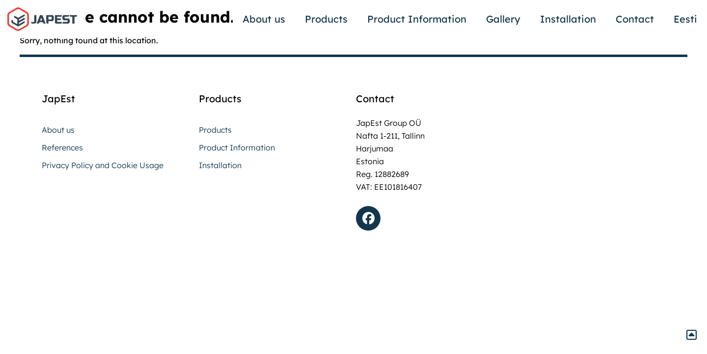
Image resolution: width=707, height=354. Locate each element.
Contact (635, 19)
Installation (568, 19)
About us (264, 19)
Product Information (416, 19)
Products (326, 19)
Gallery (503, 19)
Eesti (685, 19)
